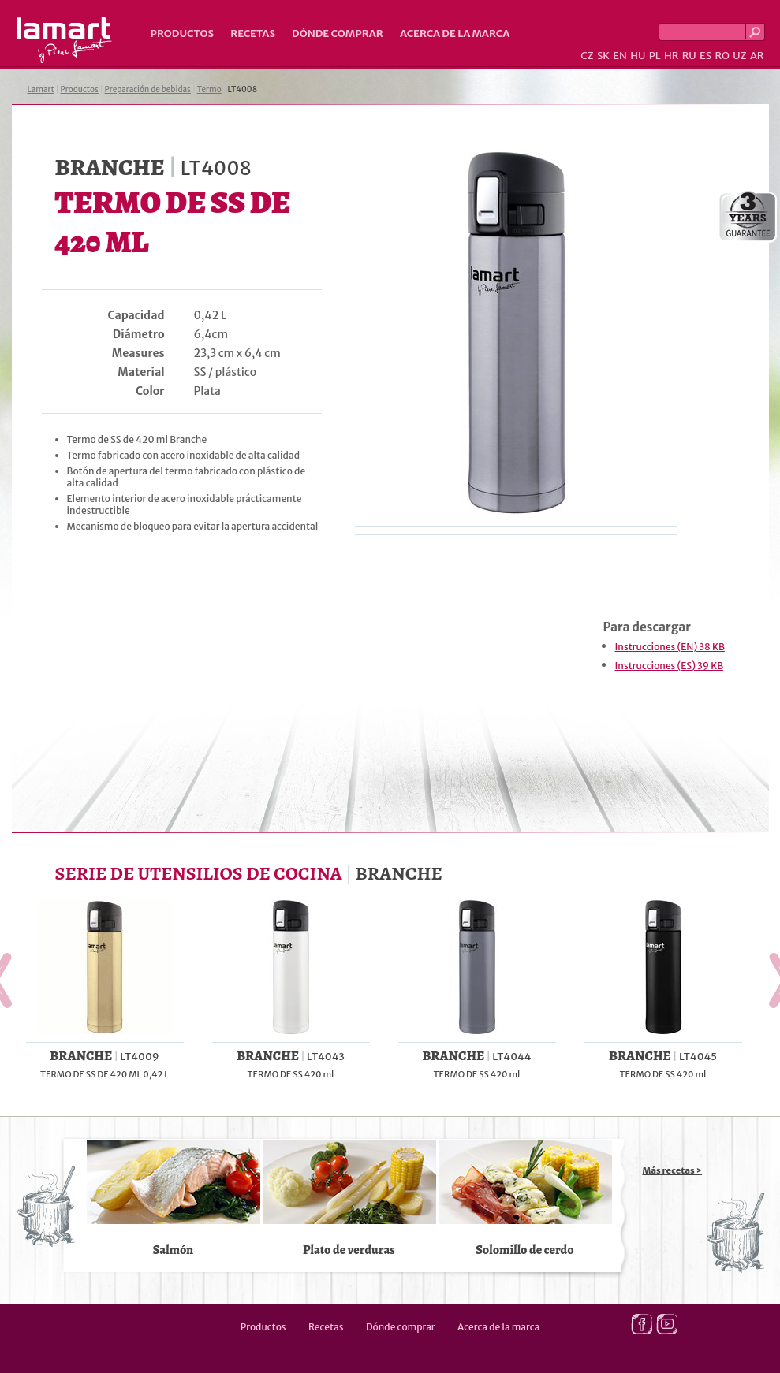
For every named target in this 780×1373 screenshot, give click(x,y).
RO (722, 55)
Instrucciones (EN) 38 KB (670, 647)
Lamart (64, 40)
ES (705, 55)
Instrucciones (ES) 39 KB (669, 666)
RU (689, 55)
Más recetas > (673, 1170)
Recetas (252, 33)
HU (637, 55)
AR (757, 55)
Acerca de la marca (454, 33)
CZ (586, 55)
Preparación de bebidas (148, 89)
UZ (739, 55)
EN (620, 55)
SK (603, 55)
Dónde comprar (337, 33)
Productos (183, 33)
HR (671, 55)
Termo (209, 89)
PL (655, 55)
